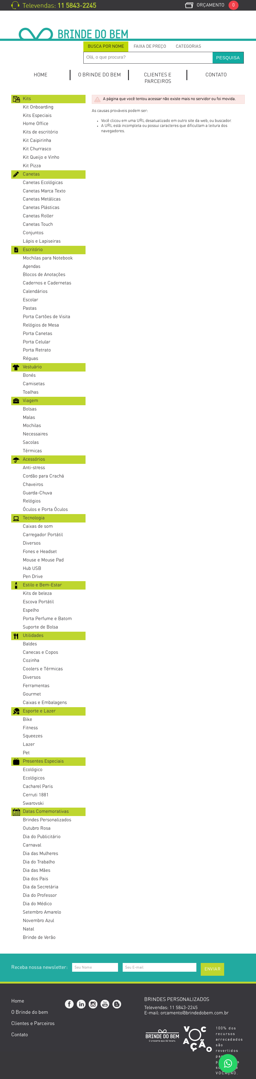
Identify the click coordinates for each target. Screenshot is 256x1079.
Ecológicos (34, 778)
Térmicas (32, 451)
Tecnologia (34, 518)
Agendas (31, 266)
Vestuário (32, 367)
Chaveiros (33, 484)
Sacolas (31, 442)
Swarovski (33, 803)
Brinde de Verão (39, 937)
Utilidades (33, 635)
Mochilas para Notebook (48, 258)
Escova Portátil (38, 602)
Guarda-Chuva (37, 493)
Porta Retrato (37, 350)
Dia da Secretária (40, 887)
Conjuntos (33, 233)
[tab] (105, 46)
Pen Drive (33, 576)
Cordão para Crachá (43, 476)
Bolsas (30, 409)
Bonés (29, 375)
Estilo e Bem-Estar (42, 585)
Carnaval (32, 845)
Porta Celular (36, 342)
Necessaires (35, 434)
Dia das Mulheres (40, 853)
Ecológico (32, 769)
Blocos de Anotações (44, 274)
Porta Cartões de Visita (46, 316)
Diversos (32, 543)
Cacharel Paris (38, 786)
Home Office (35, 123)
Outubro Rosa (37, 828)
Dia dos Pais (35, 879)
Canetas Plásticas (41, 207)
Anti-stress (34, 467)
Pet (26, 753)
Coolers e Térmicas (43, 669)
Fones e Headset (40, 551)
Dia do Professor (40, 895)
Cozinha (31, 660)
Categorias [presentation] (188, 46)
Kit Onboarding (38, 107)
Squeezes (32, 736)
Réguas (30, 358)
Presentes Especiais (43, 761)
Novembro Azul (38, 920)
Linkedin (81, 1004)
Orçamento (218, 5)
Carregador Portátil (43, 534)
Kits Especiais (37, 115)
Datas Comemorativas (46, 811)
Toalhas (30, 392)
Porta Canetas (37, 333)
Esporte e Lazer (39, 711)
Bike (27, 719)
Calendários (35, 291)
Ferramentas (36, 685)
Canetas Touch (38, 224)
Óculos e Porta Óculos (45, 509)
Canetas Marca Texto (44, 191)
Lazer (29, 744)
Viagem (30, 400)
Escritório (33, 249)
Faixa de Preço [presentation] (150, 46)
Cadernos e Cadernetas (47, 283)
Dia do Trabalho (39, 862)
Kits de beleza (37, 593)
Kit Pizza (32, 165)
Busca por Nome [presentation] (106, 46)
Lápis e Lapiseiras (42, 241)
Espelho (31, 610)
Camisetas (34, 384)
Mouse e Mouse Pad (43, 560)
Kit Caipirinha (37, 140)
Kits (27, 98)
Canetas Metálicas (42, 199)
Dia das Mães (36, 870)
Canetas (31, 174)
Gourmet (32, 694)
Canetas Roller (38, 216)
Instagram (93, 1004)
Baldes (30, 644)
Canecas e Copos (40, 652)
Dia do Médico (37, 904)
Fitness (30, 728)
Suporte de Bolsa (40, 627)
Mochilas (32, 425)
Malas (29, 417)
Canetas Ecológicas (43, 182)
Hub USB (32, 568)
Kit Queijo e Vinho (41, 157)
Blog (117, 1004)
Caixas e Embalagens (45, 702)
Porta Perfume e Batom (47, 618)
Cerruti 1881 (36, 795)
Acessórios (34, 459)
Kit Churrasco (37, 149)
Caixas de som (38, 526)
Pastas (30, 308)
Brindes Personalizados (47, 820)
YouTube (105, 1004)
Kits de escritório (40, 132)
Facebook (69, 1004)
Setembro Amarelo (42, 912)
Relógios (32, 501)
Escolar (30, 300)
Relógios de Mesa (41, 325)
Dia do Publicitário (42, 836)
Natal (28, 929)
